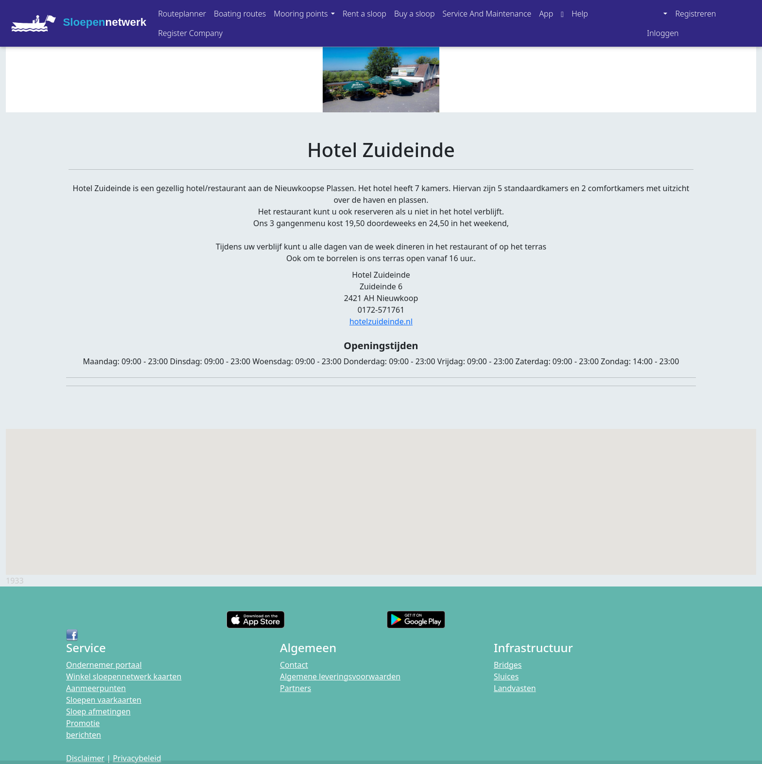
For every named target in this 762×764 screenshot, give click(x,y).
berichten (83, 734)
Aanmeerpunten (96, 688)
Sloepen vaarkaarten (103, 699)
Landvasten (515, 688)
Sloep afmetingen (98, 711)
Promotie (83, 723)
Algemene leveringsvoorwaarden (340, 676)
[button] (304, 13)
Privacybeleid (137, 758)
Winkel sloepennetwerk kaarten (123, 676)
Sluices (506, 676)
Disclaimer (85, 758)
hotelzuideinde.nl (381, 321)
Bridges (508, 664)
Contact (294, 664)
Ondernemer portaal (104, 664)
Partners (295, 688)
